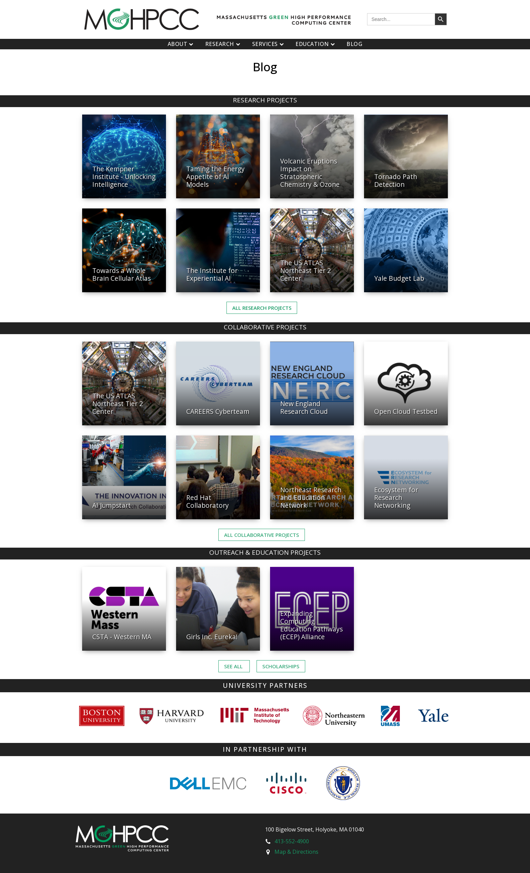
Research (223, 44)
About (181, 44)
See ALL (234, 666)
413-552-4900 (291, 841)
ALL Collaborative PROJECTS (261, 534)
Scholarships (280, 666)
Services (269, 44)
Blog (354, 44)
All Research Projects (261, 307)
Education (315, 44)
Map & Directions (296, 851)
